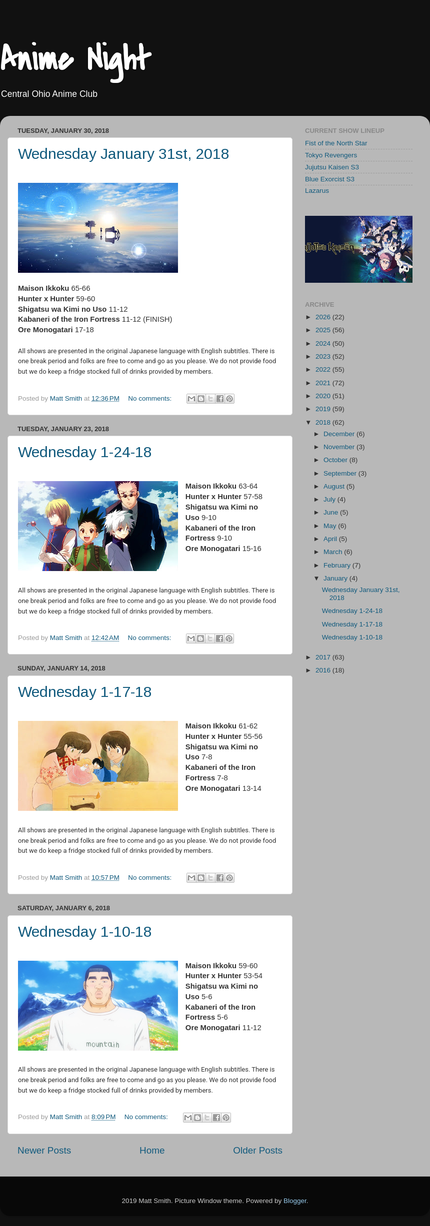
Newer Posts (44, 1150)
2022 (324, 369)
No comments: (151, 398)
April (331, 539)
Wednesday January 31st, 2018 (124, 153)
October (337, 460)
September (341, 473)
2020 (324, 396)
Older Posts (257, 1150)
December (340, 434)
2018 (324, 422)
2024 (324, 343)
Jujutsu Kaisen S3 (332, 167)
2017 (324, 657)
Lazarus (317, 190)
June (332, 512)
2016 (324, 670)
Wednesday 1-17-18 (85, 691)
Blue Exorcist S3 (329, 179)
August (335, 486)
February (338, 565)
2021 (324, 383)
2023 (324, 356)
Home (152, 1150)
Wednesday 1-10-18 (85, 931)
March (334, 552)
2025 (324, 330)
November (340, 447)
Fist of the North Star (336, 143)
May (331, 526)
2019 (324, 409)
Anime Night (75, 59)
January (337, 578)
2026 (324, 317)
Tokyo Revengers (331, 155)
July (331, 499)
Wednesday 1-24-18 (85, 452)
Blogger (295, 1201)
